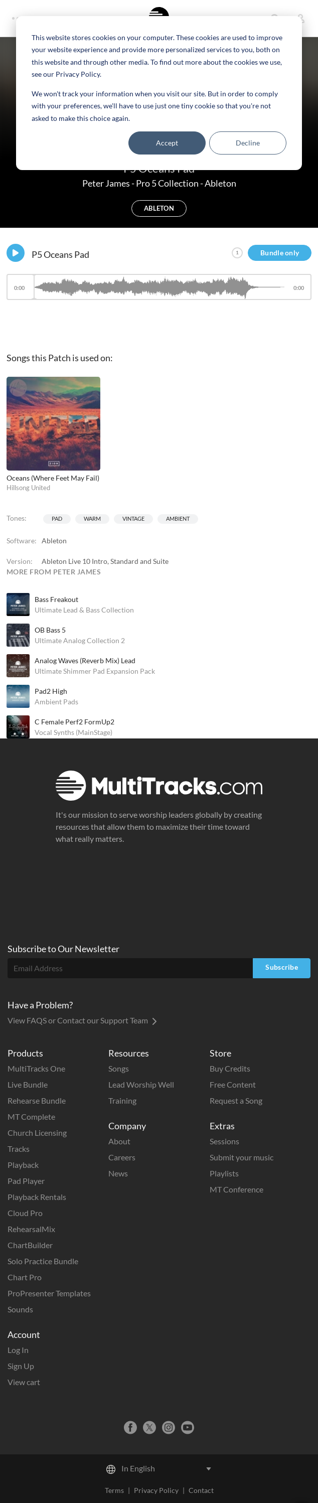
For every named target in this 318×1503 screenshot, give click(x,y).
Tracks (19, 1148)
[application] (159, 292)
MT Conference (236, 1189)
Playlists (224, 1173)
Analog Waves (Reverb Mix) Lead (85, 660)
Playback (23, 1164)
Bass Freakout (56, 599)
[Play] (16, 253)
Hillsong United (28, 488)
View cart (24, 1382)
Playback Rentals (37, 1196)
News (118, 1173)
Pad (57, 518)
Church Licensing (37, 1132)
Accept (167, 142)
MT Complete (31, 1116)
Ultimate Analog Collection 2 (80, 640)
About (119, 1141)
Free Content (233, 1084)
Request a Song (236, 1100)
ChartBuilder (30, 1245)
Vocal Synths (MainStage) (73, 732)
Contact (201, 1490)
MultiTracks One (36, 1068)
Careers (121, 1157)
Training (122, 1100)
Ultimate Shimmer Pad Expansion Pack (95, 671)
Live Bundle (28, 1084)
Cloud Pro (25, 1213)
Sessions (224, 1141)
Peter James (106, 183)
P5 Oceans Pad (60, 254)
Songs (118, 1068)
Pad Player (26, 1180)
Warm (92, 518)
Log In (18, 1350)
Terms (114, 1490)
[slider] (159, 287)
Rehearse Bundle (37, 1100)
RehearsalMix (31, 1229)
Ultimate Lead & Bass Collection (84, 610)
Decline (248, 142)
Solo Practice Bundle (43, 1261)
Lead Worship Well (141, 1084)
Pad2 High (51, 691)
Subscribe (281, 967)
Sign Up (21, 1366)
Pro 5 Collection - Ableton (186, 183)
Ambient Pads (56, 701)
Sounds (20, 1309)
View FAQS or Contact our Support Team (82, 1020)
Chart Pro (25, 1277)
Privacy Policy (156, 1490)
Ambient (178, 518)
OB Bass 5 (50, 630)
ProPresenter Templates (49, 1293)
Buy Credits (230, 1068)
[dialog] (159, 93)
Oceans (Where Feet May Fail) (53, 478)
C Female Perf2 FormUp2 (74, 721)
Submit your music (241, 1157)
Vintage (133, 518)
